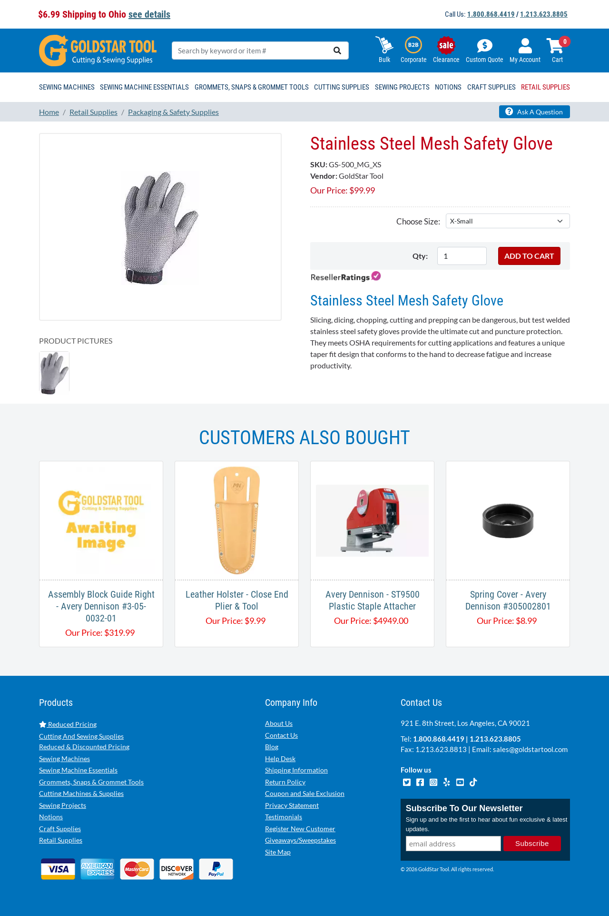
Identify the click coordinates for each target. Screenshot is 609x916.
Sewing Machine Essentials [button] (144, 87)
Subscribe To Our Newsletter (464, 808)
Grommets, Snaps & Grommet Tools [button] (252, 87)
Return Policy (285, 782)
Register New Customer (300, 828)
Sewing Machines (64, 758)
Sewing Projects (62, 805)
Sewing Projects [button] (402, 87)
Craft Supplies (60, 828)
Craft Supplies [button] (491, 87)
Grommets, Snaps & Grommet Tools (91, 782)
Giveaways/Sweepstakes (300, 840)
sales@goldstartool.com (530, 749)
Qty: (420, 255)
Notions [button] (448, 87)
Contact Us (281, 735)
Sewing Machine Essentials (78, 770)
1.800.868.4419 (491, 14)
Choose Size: (418, 221)
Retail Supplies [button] (545, 87)
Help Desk (280, 758)
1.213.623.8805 (544, 14)
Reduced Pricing (68, 724)
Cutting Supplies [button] (341, 87)
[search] (337, 50)
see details (149, 14)
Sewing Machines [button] (67, 87)
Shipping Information (296, 770)
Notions (51, 817)
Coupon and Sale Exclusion (304, 793)
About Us (279, 723)
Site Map (278, 852)
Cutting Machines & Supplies (81, 793)
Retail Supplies (60, 840)
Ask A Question (534, 111)
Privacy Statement (292, 805)
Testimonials (283, 817)
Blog (271, 747)
